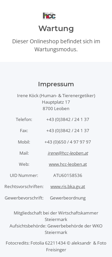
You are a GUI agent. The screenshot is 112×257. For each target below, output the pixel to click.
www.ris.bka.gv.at (67, 186)
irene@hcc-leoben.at (68, 153)
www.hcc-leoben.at (68, 164)
